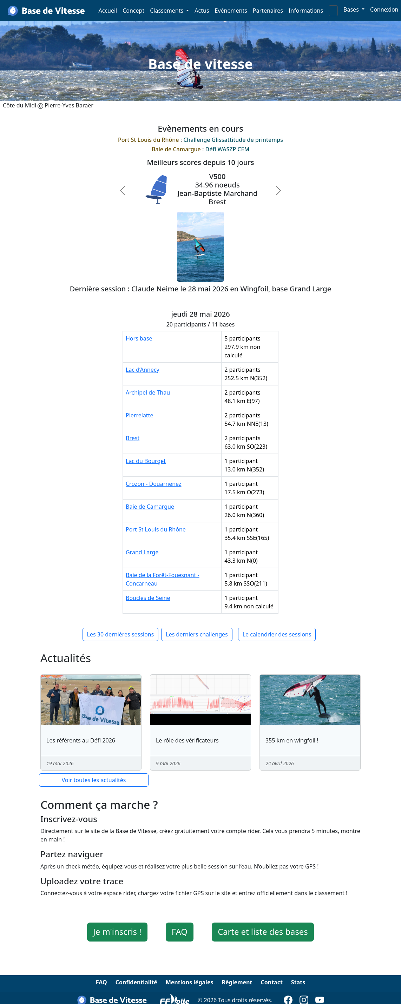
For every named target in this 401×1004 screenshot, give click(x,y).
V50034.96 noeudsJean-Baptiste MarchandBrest (217, 189)
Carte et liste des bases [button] (263, 931)
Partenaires (268, 10)
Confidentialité (136, 982)
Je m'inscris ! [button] (117, 931)
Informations (306, 10)
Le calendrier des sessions (277, 634)
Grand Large (142, 552)
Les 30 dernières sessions (120, 634)
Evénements (231, 10)
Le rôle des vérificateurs (187, 740)
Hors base (139, 338)
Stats (298, 982)
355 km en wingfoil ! (291, 740)
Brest (132, 438)
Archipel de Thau (148, 392)
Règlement (237, 982)
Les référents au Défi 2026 (80, 740)
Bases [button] (351, 9)
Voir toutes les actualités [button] (94, 780)
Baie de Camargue (150, 506)
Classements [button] (167, 10)
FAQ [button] (180, 931)
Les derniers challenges (197, 634)
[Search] (333, 10)
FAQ (101, 982)
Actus (202, 10)
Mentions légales (189, 982)
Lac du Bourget (146, 461)
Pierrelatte (139, 415)
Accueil (107, 10)
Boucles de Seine (148, 598)
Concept (133, 10)
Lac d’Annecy (142, 370)
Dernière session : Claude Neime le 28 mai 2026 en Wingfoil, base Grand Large (200, 288)
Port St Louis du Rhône (156, 529)
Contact (271, 982)
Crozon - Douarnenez (154, 484)
